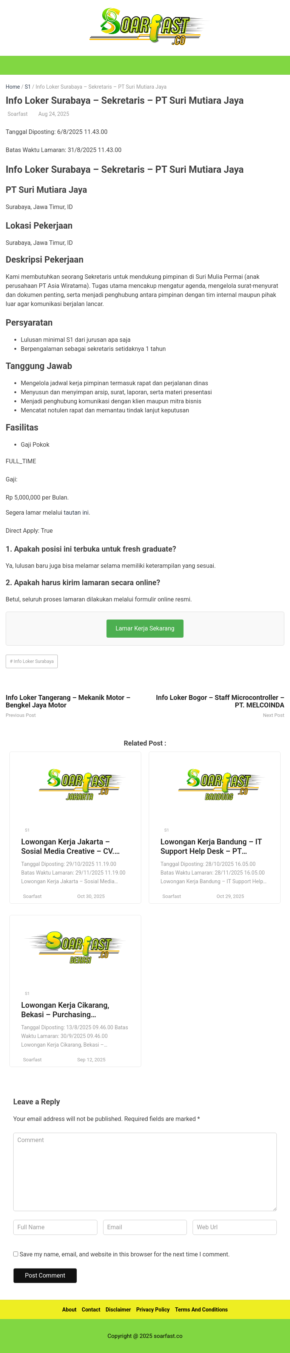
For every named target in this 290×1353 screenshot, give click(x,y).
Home (13, 87)
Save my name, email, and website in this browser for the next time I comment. (125, 1254)
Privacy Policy (153, 1310)
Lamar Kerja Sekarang (145, 628)
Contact (91, 1310)
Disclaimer (118, 1310)
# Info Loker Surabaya (32, 661)
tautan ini (76, 512)
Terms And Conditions (201, 1310)
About (69, 1310)
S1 (28, 87)
